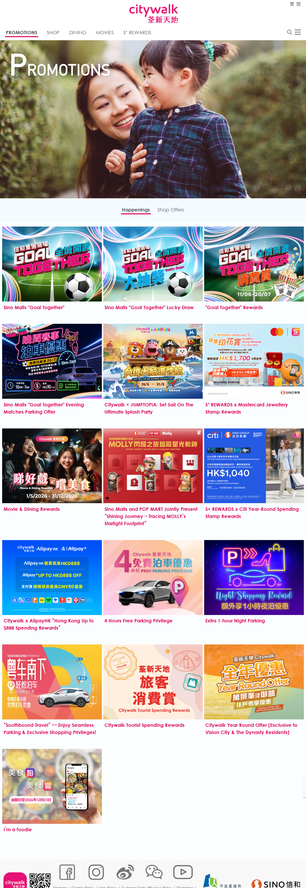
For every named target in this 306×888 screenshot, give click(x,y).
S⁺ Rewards (137, 33)
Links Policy (109, 872)
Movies (105, 33)
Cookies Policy (84, 872)
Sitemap (61, 872)
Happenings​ (134, 211)
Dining (77, 33)
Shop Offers (173, 211)
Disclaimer (186, 872)
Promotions (21, 33)
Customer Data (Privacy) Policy (148, 872)
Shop (53, 33)
